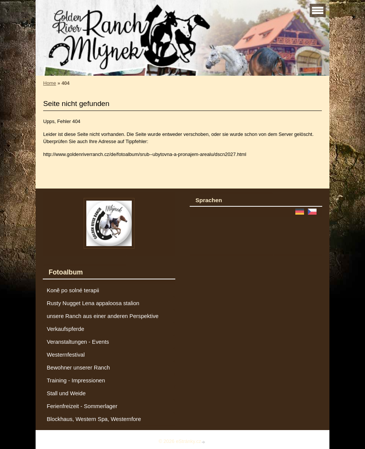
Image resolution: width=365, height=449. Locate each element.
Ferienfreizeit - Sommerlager (82, 406)
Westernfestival (65, 355)
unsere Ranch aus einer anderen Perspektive (102, 316)
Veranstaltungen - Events (78, 342)
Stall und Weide (66, 393)
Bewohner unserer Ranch (78, 368)
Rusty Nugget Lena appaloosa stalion (93, 303)
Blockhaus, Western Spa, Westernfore (94, 419)
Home (49, 83)
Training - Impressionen (76, 380)
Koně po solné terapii (73, 290)
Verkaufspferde (65, 329)
